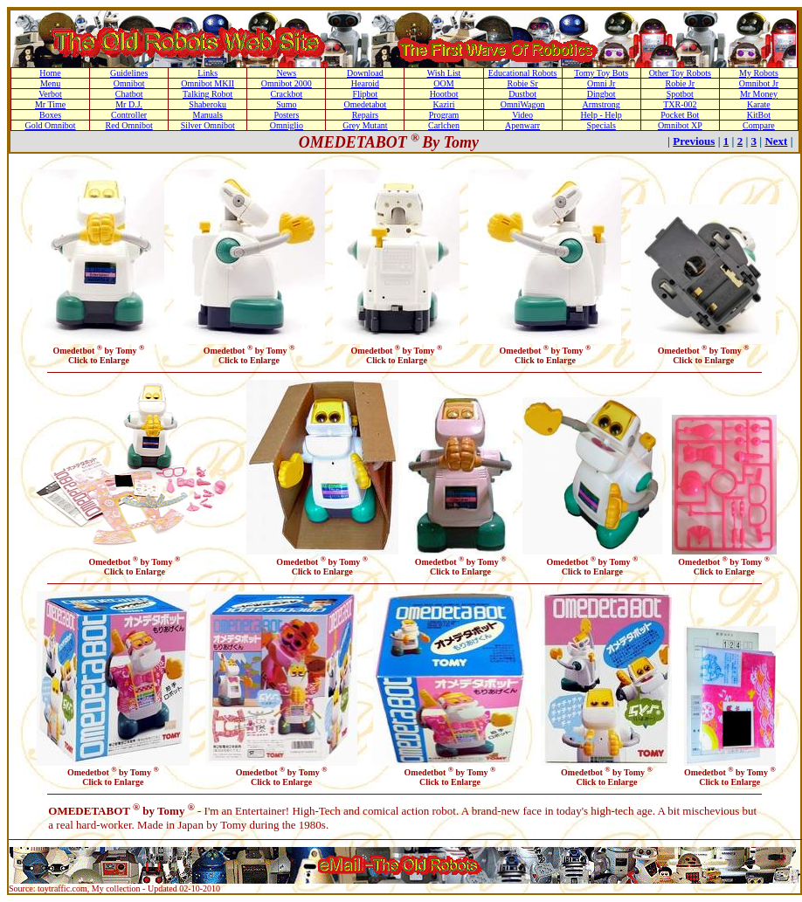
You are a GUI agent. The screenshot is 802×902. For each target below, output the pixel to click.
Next (775, 141)
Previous (694, 141)
